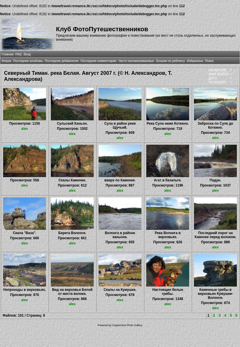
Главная (7, 54)
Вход (27, 54)
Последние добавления (62, 60)
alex (24, 129)
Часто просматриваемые (136, 60)
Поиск (209, 60)
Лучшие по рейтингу (170, 60)
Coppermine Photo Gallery (127, 325)
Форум (6, 60)
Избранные (195, 60)
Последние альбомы (28, 60)
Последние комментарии (98, 60)
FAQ (18, 54)
